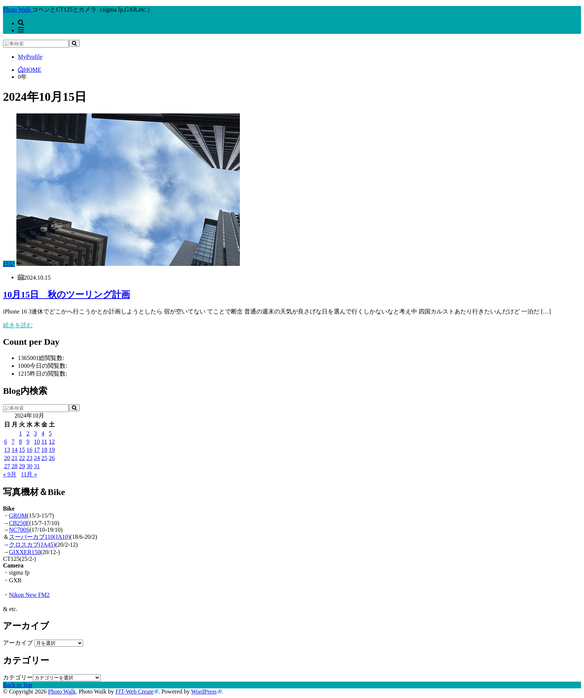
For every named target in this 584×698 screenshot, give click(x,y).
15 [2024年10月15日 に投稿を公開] (22, 450)
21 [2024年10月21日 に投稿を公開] (15, 458)
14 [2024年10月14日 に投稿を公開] (15, 450)
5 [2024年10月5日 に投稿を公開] (50, 433)
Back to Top (17, 685)
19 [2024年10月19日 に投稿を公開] (52, 450)
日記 (9, 264)
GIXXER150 (24, 552)
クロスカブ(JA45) (32, 544)
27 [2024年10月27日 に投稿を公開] (7, 466)
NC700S (19, 530)
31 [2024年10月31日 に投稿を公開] (37, 466)
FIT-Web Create (134, 691)
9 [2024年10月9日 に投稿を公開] (27, 441)
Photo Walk (62, 691)
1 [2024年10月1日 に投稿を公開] (20, 433)
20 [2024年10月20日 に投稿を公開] (7, 458)
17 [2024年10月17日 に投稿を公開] (37, 450)
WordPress (204, 691)
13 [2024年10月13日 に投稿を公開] (7, 450)
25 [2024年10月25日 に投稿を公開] (44, 458)
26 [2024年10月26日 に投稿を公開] (52, 458)
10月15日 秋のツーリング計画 (66, 294)
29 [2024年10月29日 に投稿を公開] (22, 466)
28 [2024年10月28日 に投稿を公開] (15, 466)
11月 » (29, 474)
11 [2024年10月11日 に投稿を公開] (44, 441)
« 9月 (9, 474)
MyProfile (30, 57)
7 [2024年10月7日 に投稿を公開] (13, 441)
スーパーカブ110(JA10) (39, 537)
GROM (18, 515)
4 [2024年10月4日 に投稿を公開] (42, 433)
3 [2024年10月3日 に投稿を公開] (35, 433)
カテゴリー (18, 677)
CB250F (19, 523)
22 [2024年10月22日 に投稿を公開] (22, 458)
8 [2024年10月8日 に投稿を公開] (20, 441)
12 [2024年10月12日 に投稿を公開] (52, 441)
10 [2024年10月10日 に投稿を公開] (37, 441)
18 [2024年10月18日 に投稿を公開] (44, 450)
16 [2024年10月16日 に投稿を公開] (29, 450)
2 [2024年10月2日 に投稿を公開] (27, 433)
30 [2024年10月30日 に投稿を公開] (29, 466)
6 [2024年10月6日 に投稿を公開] (5, 441)
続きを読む (18, 325)
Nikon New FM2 (29, 595)
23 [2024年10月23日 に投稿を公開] (29, 458)
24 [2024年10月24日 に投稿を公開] (37, 458)
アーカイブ (18, 643)
